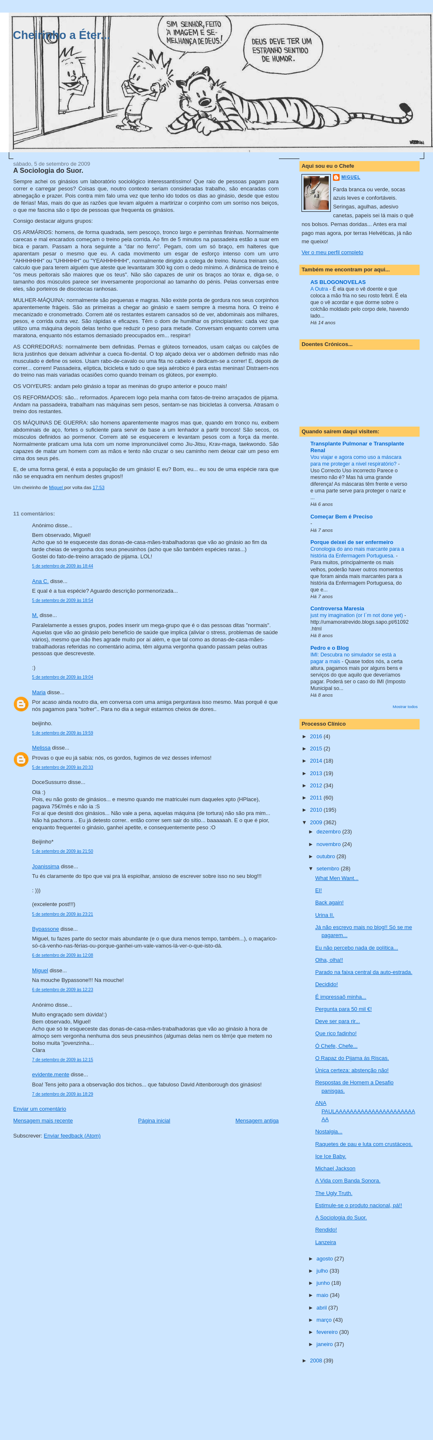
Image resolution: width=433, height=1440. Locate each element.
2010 (317, 810)
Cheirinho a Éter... (61, 35)
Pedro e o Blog (329, 648)
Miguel (40, 970)
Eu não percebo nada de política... (356, 948)
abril (322, 1308)
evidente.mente (51, 1074)
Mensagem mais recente (43, 1120)
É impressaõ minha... (340, 997)
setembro (329, 868)
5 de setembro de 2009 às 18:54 (62, 600)
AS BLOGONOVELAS (338, 282)
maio (323, 1295)
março (325, 1320)
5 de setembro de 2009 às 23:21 (62, 914)
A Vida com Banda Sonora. (348, 1180)
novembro (329, 844)
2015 (317, 748)
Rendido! (326, 1229)
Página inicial (154, 1120)
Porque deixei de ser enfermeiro (351, 542)
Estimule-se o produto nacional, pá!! (358, 1205)
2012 (317, 785)
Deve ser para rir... (337, 1021)
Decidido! (326, 984)
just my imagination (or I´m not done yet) (357, 615)
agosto (326, 1258)
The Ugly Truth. (334, 1193)
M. (35, 615)
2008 (317, 1360)
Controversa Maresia (337, 608)
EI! (318, 890)
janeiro (326, 1344)
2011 (317, 797)
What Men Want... (337, 878)
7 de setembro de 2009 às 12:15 (62, 1059)
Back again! (329, 902)
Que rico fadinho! (336, 1033)
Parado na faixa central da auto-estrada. (363, 972)
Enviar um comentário (39, 1109)
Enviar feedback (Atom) (72, 1136)
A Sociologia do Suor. (341, 1217)
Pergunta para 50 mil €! (343, 1009)
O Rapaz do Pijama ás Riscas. (352, 1058)
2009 (317, 822)
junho (324, 1283)
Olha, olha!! (329, 960)
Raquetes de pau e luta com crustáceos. (364, 1144)
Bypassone (45, 929)
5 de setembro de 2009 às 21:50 (62, 851)
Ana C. (40, 581)
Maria (39, 692)
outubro (327, 856)
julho (323, 1271)
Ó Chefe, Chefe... (336, 1046)
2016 (317, 736)
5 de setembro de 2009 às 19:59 (62, 733)
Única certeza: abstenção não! (352, 1070)
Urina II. (325, 915)
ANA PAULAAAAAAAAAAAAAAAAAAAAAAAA (365, 1111)
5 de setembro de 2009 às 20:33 (62, 767)
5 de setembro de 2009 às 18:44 (62, 566)
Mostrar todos (405, 706)
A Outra (319, 289)
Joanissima (45, 866)
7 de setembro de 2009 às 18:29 (62, 1094)
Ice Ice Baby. (330, 1156)
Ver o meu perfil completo (332, 252)
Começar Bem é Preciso (341, 516)
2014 (317, 761)
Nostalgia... (329, 1131)
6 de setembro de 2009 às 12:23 (62, 989)
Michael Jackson (335, 1168)
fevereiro (328, 1332)
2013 (317, 773)
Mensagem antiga (256, 1120)
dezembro (329, 831)
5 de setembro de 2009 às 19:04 (62, 677)
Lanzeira (325, 1242)
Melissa (41, 748)
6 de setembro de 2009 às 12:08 (62, 955)
